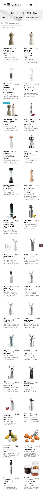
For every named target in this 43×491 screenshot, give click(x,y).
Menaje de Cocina (15, 17)
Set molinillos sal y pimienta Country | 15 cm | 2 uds (8, 122)
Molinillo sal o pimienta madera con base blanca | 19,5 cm (8, 155)
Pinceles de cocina (9, 483)
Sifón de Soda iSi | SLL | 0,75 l (29, 415)
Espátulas (5, 474)
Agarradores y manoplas (11, 454)
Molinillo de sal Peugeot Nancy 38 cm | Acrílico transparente (29, 87)
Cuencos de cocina (9, 467)
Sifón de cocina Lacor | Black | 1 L (29, 384)
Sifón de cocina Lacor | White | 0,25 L (29, 288)
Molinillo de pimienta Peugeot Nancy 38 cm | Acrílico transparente (8, 88)
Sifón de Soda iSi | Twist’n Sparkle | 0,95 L (8, 288)
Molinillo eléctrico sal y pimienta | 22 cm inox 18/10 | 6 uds (8, 224)
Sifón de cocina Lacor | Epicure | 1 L (29, 352)
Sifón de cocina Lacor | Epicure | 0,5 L (8, 384)
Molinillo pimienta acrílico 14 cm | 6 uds (29, 154)
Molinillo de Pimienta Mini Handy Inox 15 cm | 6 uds (29, 122)
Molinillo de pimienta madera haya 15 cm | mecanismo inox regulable (29, 189)
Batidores (5, 458)
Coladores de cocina (10, 464)
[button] (21, 5)
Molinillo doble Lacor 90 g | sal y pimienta (8, 187)
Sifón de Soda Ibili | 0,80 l (29, 222)
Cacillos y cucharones (10, 461)
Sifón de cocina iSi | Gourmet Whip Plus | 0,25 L (8, 416)
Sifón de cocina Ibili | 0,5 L (9, 256)
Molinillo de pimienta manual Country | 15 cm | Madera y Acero (29, 52)
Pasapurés (5, 480)
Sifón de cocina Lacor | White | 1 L (29, 320)
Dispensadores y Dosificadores (14, 470)
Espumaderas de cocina (11, 477)
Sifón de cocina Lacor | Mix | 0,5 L (8, 352)
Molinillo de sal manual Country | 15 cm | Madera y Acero (8, 51)
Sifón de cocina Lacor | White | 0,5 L (8, 320)
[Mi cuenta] (26, 5)
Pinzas (4, 486)
